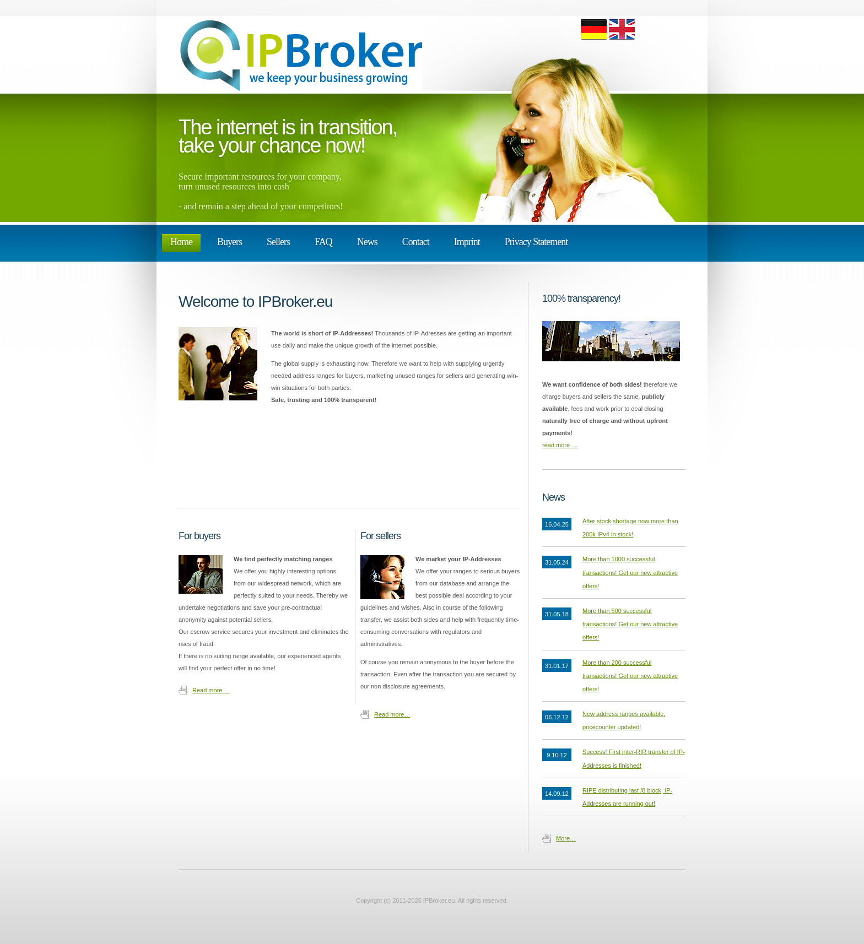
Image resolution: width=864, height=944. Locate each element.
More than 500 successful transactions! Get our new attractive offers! (630, 624)
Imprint (467, 241)
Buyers (229, 241)
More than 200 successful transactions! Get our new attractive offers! (630, 675)
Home (181, 241)
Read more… (392, 714)
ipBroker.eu (302, 55)
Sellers (278, 241)
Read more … (211, 690)
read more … (559, 445)
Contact (415, 241)
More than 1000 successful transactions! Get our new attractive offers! (630, 572)
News (367, 241)
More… (566, 838)
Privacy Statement (536, 241)
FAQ (323, 241)
